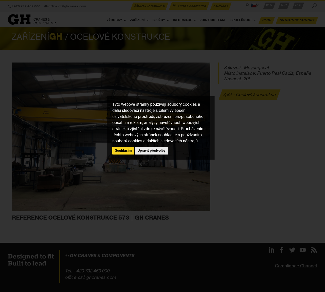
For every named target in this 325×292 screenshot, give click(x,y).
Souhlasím (123, 150)
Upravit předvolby (151, 150)
